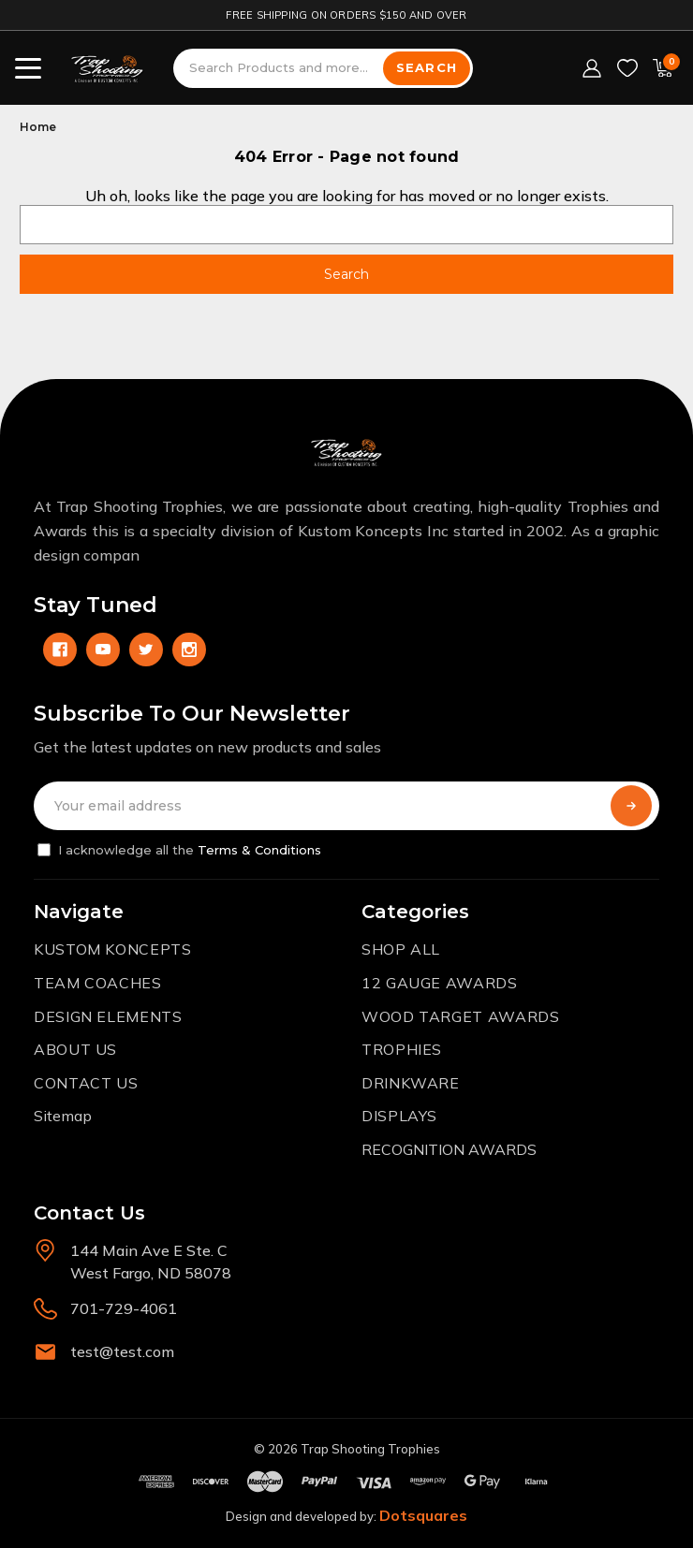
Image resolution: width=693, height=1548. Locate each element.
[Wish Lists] (627, 68)
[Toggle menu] (28, 68)
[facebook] (60, 649)
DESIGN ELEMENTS (108, 1016)
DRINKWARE (410, 1082)
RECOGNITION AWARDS (449, 1149)
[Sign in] (592, 68)
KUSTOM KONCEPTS (113, 949)
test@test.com (122, 1351)
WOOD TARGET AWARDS (460, 1016)
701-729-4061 (123, 1308)
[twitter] (146, 649)
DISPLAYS (399, 1115)
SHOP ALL (400, 949)
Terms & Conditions (259, 849)
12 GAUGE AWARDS (439, 982)
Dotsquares (423, 1515)
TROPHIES (401, 1049)
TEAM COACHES (98, 982)
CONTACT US (86, 1082)
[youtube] (103, 649)
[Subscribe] (631, 805)
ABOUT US (75, 1049)
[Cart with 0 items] (663, 68)
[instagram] (189, 649)
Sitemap (63, 1115)
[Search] (426, 68)
